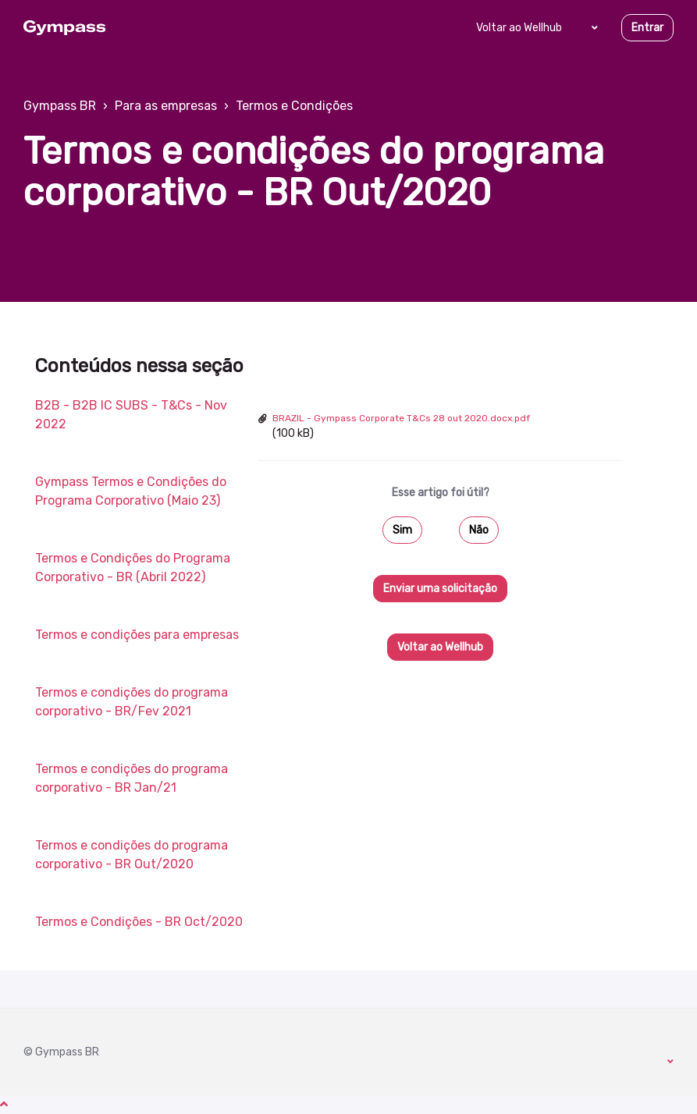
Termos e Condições (294, 105)
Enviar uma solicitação (440, 588)
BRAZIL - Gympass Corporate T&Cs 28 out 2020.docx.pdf (401, 418)
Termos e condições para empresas (137, 634)
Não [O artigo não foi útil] (479, 530)
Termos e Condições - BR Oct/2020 (139, 921)
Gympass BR (59, 105)
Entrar (647, 27)
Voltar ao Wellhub (519, 27)
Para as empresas (166, 105)
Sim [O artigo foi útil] (402, 530)
